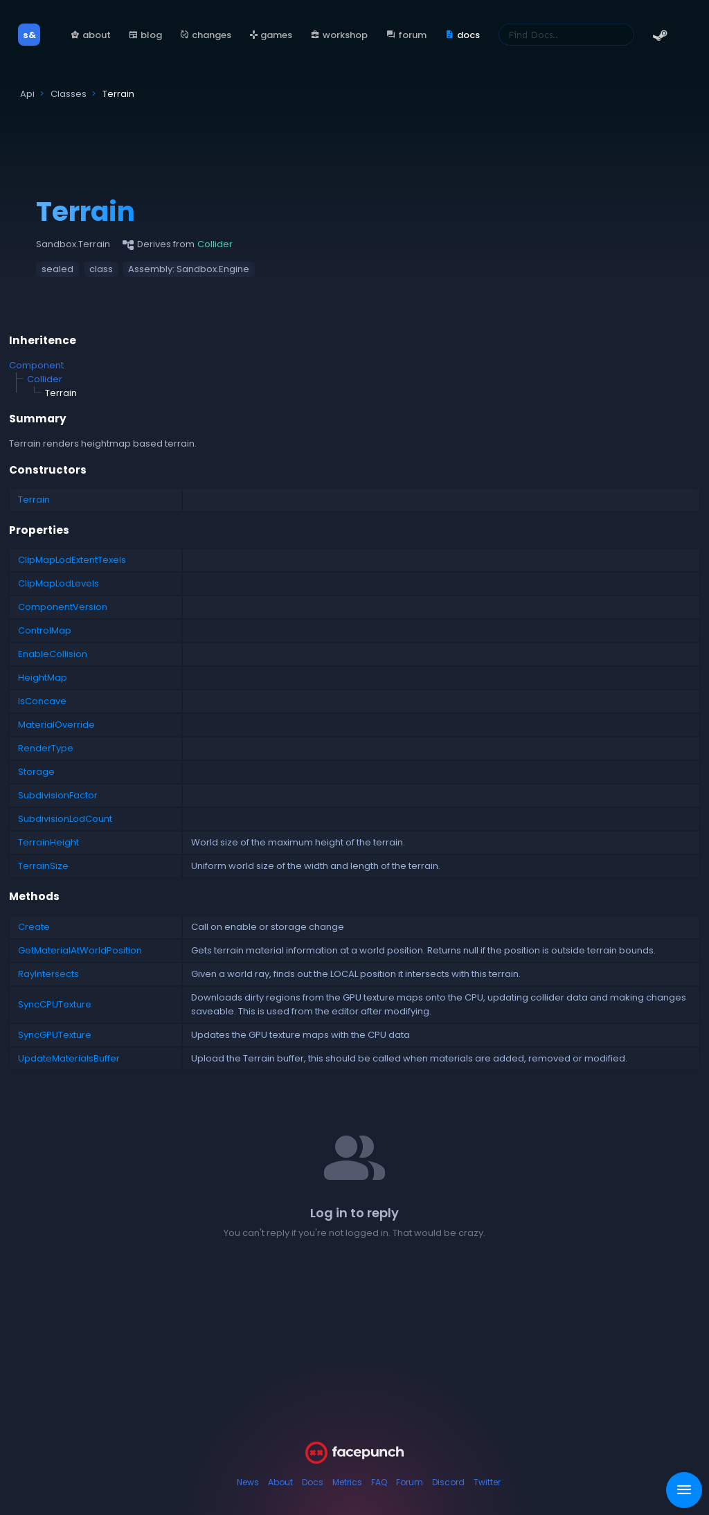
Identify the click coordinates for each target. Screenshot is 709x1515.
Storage (36, 771)
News (248, 1482)
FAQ (379, 1482)
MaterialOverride (56, 724)
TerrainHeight (48, 842)
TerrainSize (43, 865)
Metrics (347, 1482)
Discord (448, 1482)
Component (36, 365)
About (280, 1482)
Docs (312, 1482)
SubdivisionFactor (58, 795)
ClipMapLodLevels (58, 583)
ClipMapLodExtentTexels (72, 559)
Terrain (34, 499)
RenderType (45, 748)
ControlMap (44, 630)
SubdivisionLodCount (65, 818)
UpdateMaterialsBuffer (69, 1058)
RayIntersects (48, 973)
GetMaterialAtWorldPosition (80, 950)
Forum (409, 1482)
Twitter (487, 1482)
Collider (44, 379)
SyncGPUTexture (54, 1034)
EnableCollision (52, 654)
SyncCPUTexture (54, 1004)
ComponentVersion (62, 606)
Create (34, 926)
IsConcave (42, 701)
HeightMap (42, 677)
